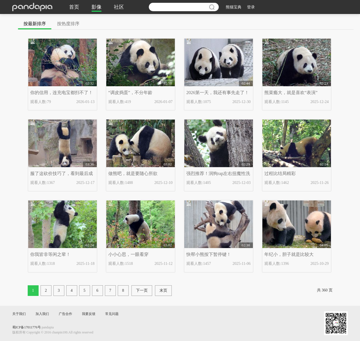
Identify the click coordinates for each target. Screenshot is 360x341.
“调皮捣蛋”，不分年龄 (130, 92)
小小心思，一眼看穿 (128, 254)
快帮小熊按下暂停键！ (208, 254)
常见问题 (112, 314)
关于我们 (19, 314)
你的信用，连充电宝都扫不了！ (61, 92)
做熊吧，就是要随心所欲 (132, 173)
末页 (163, 290)
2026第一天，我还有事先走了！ (217, 92)
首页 (74, 7)
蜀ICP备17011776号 (26, 327)
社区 (119, 7)
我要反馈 (88, 314)
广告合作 (65, 314)
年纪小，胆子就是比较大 (289, 254)
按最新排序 (34, 23)
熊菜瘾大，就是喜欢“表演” (290, 92)
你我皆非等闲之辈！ (50, 254)
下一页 (142, 290)
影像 (96, 7)
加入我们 (42, 314)
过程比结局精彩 (280, 173)
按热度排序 (68, 23)
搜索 (212, 7)
